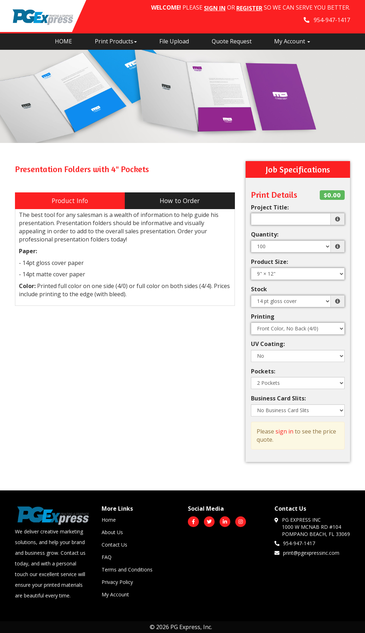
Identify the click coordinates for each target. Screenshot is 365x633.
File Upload (174, 41)
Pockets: (263, 371)
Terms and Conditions (127, 569)
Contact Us (114, 544)
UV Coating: (268, 344)
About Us (112, 532)
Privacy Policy (117, 582)
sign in (284, 431)
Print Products (116, 41)
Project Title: (270, 207)
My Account (115, 594)
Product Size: (269, 262)
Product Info (70, 200)
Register (249, 8)
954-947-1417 (294, 543)
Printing (262, 316)
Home (109, 519)
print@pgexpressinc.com (306, 552)
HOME (63, 41)
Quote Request (232, 41)
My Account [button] (292, 41)
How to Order (180, 200)
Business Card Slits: (278, 398)
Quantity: (264, 234)
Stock (259, 289)
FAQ (107, 557)
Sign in (215, 8)
